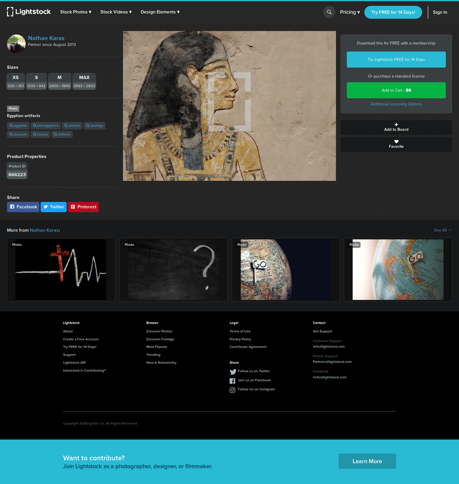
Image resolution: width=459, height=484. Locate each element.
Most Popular (156, 346)
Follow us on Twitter (254, 371)
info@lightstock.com (329, 346)
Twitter (54, 206)
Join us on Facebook (254, 380)
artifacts (62, 134)
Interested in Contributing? (84, 370)
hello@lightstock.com (330, 377)
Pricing (350, 12)
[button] (75, 12)
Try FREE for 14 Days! (393, 12)
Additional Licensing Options (396, 104)
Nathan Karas (46, 38)
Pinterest (83, 206)
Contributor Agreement (248, 346)
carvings (94, 125)
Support (69, 354)
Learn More (367, 461)
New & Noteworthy (161, 362)
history (40, 134)
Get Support (322, 331)
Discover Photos (159, 331)
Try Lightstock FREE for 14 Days (396, 59)
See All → (443, 230)
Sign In (440, 12)
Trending (153, 354)
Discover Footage (160, 339)
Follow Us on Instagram (256, 389)
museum (18, 134)
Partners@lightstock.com (332, 361)
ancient (72, 125)
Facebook (23, 206)
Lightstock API (74, 362)
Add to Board (396, 128)
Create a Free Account (80, 339)
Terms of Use (240, 331)
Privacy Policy (240, 339)
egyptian (18, 125)
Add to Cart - (396, 90)
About (68, 331)
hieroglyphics (45, 125)
